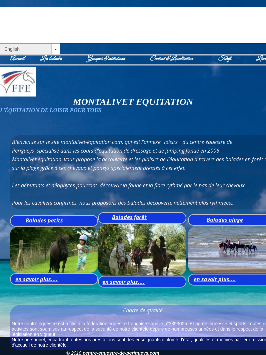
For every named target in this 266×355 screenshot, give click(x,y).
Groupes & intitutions (106, 58)
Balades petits (44, 220)
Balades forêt (129, 217)
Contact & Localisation (171, 58)
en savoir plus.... (36, 279)
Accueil (17, 58)
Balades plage (225, 219)
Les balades (51, 58)
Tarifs (224, 58)
